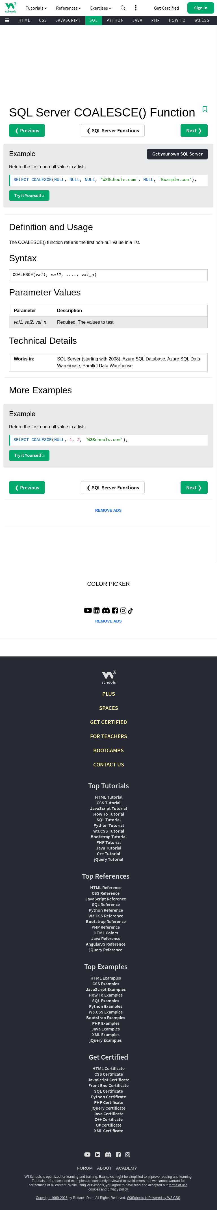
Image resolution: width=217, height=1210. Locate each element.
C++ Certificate (109, 1119)
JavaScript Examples (106, 989)
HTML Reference (105, 887)
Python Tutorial (109, 825)
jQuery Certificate (108, 1108)
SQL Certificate (108, 1091)
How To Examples (106, 995)
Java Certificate (108, 1113)
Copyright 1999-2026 (52, 1198)
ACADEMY (126, 1168)
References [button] (68, 8)
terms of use (178, 1185)
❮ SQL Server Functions (112, 130)
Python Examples (105, 1006)
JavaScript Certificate (108, 1079)
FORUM (85, 1168)
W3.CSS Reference (105, 916)
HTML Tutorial (108, 797)
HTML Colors (106, 932)
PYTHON (115, 20)
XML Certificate (108, 1130)
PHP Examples (106, 1023)
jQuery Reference (105, 949)
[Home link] (10, 7)
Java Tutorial (108, 848)
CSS (43, 20)
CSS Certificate (108, 1074)
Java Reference (105, 938)
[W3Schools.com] (109, 679)
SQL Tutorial (109, 819)
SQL (94, 20)
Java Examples (106, 1029)
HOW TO (177, 20)
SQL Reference (106, 904)
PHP (155, 20)
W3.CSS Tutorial (108, 831)
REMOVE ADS (108, 510)
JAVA (137, 20)
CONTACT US (108, 764)
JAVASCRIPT (68, 20)
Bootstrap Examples (105, 1017)
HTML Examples (105, 978)
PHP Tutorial (108, 842)
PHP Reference (106, 927)
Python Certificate (108, 1096)
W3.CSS (201, 20)
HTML (24, 20)
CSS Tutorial (108, 802)
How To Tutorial (108, 814)
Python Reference (106, 910)
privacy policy (117, 1189)
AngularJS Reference (105, 944)
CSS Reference (106, 893)
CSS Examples (105, 983)
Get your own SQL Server (177, 154)
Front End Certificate (108, 1085)
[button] (123, 8)
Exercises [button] (100, 8)
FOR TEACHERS (108, 736)
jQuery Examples (106, 1040)
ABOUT (104, 1168)
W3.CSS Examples (106, 1012)
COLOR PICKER (108, 584)
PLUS (108, 693)
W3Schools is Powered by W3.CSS (153, 1198)
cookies (94, 1189)
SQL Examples (105, 1000)
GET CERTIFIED (108, 721)
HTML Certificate (108, 1068)
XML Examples (106, 1034)
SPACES (108, 707)
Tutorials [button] (36, 8)
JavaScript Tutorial (108, 808)
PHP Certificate (108, 1102)
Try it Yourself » (29, 195)
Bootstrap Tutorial (109, 836)
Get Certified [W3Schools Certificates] (166, 8)
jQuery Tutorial (108, 859)
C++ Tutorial (108, 853)
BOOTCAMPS (108, 750)
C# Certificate (108, 1125)
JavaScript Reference (105, 899)
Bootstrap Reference (106, 921)
